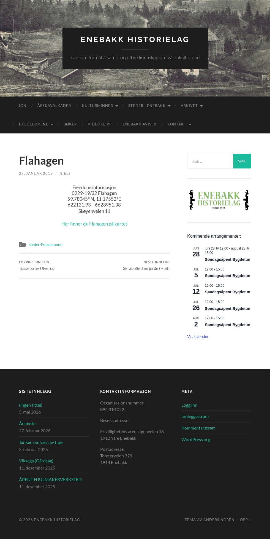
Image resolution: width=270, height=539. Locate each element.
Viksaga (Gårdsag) (36, 460)
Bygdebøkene (33, 124)
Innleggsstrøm (195, 416)
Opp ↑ (245, 519)
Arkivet (189, 105)
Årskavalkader (54, 105)
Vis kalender (197, 336)
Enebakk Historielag (135, 39)
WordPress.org (195, 439)
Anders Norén (218, 519)
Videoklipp (100, 124)
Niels (65, 173)
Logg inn (189, 404)
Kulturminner (97, 105)
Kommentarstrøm (198, 427)
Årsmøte (27, 423)
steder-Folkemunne (45, 244)
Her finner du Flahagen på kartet (94, 224)
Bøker (70, 124)
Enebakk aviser (139, 124)
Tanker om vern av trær (41, 442)
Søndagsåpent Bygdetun (227, 259)
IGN (22, 105)
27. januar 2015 (36, 173)
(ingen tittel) (30, 404)
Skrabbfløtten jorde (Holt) (146, 265)
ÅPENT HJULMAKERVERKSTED (50, 479)
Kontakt (176, 124)
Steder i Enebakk (147, 105)
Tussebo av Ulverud (36, 265)
